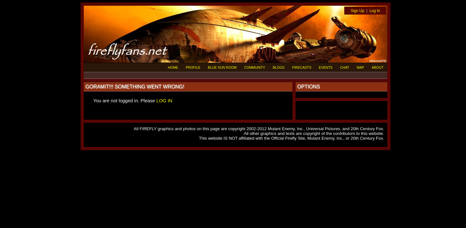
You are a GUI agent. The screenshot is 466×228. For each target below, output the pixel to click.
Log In (375, 11)
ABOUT (377, 67)
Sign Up (357, 11)
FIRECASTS (301, 67)
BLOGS (279, 67)
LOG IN (164, 100)
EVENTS (326, 67)
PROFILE (193, 67)
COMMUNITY (254, 67)
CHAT (344, 67)
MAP (360, 67)
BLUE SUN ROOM (222, 67)
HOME (173, 67)
